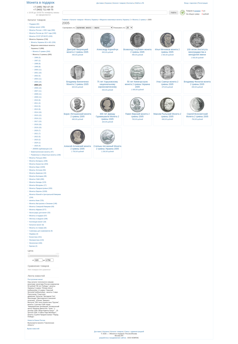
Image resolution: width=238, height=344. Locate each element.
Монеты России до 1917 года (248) (42, 33)
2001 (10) (37, 73)
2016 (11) (37, 118)
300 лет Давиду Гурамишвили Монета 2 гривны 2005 (107, 116)
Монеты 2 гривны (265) (42, 54)
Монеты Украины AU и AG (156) (43, 42)
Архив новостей (33, 329)
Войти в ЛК (139, 3)
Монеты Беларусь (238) (38, 161)
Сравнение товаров (38, 266)
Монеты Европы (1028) (38, 191)
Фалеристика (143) (36, 240)
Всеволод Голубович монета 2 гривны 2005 (137, 50)
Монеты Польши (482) (37, 158)
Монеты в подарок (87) (38, 216)
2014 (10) (37, 112)
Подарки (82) (34, 24)
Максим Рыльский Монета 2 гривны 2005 (167, 115)
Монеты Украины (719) (38, 39)
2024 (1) (37, 143)
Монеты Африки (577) (37, 209)
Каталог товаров (119, 3)
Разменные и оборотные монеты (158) (46, 155)
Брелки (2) (33, 246)
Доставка (100, 3)
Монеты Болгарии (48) (38, 176)
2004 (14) (37, 82)
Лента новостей (36, 276)
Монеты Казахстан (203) (38, 164)
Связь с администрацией (134, 331)
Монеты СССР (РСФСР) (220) (40, 36)
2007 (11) (37, 91)
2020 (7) (37, 130)
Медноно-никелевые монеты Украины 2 (115, 20)
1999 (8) (37, 67)
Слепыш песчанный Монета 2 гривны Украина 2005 (107, 147)
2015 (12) (37, 115)
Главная (65, 20)
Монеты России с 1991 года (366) (42, 30)
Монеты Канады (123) (37, 182)
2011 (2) (37, 103)
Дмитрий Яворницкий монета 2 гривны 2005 (77, 50)
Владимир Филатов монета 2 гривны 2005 (197, 82)
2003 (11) (37, 79)
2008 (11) (37, 94)
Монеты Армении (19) (37, 173)
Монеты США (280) (36, 179)
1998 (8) (37, 63)
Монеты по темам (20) (37, 228)
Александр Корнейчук (107, 49)
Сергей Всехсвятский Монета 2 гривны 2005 (197, 115)
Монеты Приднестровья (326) (40, 188)
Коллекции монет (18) (37, 222)
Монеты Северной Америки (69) (41, 206)
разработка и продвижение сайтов (112, 338)
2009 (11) (37, 97)
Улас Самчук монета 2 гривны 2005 (167, 82)
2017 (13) (37, 121)
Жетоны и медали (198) (38, 219)
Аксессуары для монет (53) (39, 213)
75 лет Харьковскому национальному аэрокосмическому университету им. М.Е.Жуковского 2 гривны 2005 (107, 88)
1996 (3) (37, 57)
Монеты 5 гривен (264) (41, 51)
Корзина (108, 3)
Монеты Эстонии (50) (37, 170)
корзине (197, 11)
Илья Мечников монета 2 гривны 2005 (167, 50)
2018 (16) (37, 124)
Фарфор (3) (33, 234)
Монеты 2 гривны (139, 20)
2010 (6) (37, 100)
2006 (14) (37, 88)
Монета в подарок (40, 2)
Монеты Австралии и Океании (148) (43, 203)
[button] (173, 13)
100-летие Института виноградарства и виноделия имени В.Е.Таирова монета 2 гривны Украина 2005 (197, 54)
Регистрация (203, 3)
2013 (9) (37, 109)
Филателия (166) (35, 243)
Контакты (130, 3)
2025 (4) (37, 146)
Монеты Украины (91, 20)
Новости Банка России (36, 320)
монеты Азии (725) (36, 200)
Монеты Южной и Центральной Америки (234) (45, 195)
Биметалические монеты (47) (42, 152)
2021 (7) (37, 133)
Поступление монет (35, 279)
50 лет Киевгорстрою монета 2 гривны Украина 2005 (137, 84)
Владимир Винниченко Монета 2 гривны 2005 (77, 82)
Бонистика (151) (35, 237)
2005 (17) (37, 85)
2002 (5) (37, 76)
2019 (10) (37, 127)
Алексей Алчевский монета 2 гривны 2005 (77, 147)
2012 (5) (37, 106)
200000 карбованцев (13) (42, 149)
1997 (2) (37, 60)
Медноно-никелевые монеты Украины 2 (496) (43, 46)
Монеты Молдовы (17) (38, 185)
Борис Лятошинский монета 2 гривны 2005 (77, 115)
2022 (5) (37, 136)
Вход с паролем (190, 3)
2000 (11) (37, 70)
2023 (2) (37, 140)
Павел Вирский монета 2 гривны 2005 (137, 115)
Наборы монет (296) (37, 27)
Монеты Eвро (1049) (37, 167)
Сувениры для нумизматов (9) (41, 231)
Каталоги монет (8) (36, 225)
